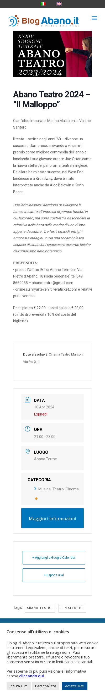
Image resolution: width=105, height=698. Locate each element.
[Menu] (94, 18)
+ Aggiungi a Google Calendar (53, 557)
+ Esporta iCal (54, 575)
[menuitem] (94, 18)
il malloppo (72, 608)
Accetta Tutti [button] (74, 686)
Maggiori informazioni (52, 519)
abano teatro (40, 608)
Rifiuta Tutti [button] (19, 686)
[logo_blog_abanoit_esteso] (43, 18)
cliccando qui (31, 675)
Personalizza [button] (45, 686)
